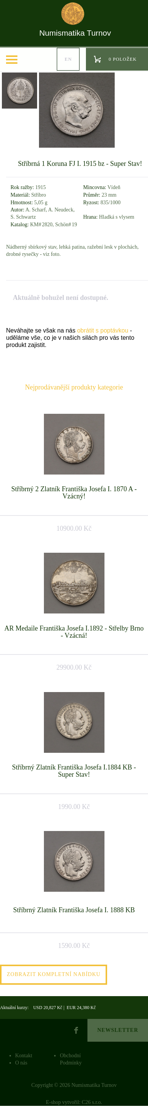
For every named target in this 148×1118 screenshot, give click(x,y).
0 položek (123, 59)
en (68, 59)
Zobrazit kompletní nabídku (53, 974)
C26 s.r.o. (92, 1102)
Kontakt (23, 1055)
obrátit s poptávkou (102, 330)
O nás (21, 1063)
